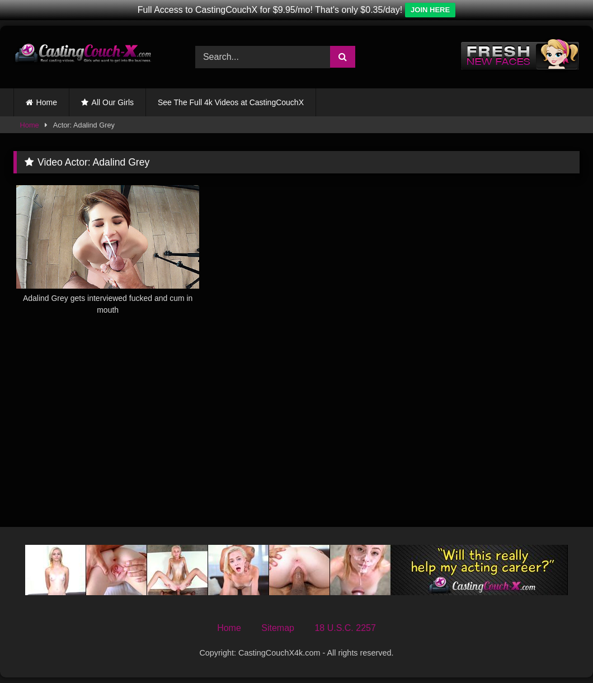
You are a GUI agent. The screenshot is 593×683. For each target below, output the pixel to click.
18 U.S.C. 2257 (344, 628)
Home (46, 102)
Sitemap (277, 628)
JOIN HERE (430, 10)
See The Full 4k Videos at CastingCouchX (231, 102)
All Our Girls (113, 102)
